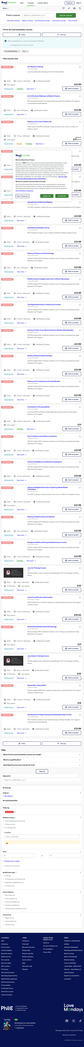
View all (42, 771)
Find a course (13, 15)
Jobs (22, 3)
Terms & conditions (69, 1035)
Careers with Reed (70, 963)
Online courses (27, 21)
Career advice (43, 3)
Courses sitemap (6, 995)
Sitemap (25, 969)
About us (46, 943)
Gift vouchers (5, 966)
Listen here (20, 1028)
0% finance (4, 969)
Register (70, 3)
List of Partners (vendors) (24, 191)
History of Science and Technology (40, 253)
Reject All (46, 196)
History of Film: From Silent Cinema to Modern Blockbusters (50, 330)
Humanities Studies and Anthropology (42, 627)
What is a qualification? (12, 760)
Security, (74, 1030)
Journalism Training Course (38, 656)
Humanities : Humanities (36, 685)
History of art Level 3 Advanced (39, 122)
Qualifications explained (9, 979)
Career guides (5, 985)
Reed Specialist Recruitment (73, 950)
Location (7, 832)
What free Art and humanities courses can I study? (22, 755)
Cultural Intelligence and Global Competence (44, 462)
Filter (21, 34)
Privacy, (80, 1030)
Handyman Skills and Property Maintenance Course (47, 542)
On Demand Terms (7, 988)
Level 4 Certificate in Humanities (40, 597)
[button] (42, 776)
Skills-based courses (8, 982)
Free (24, 51)
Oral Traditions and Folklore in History (42, 436)
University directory (7, 972)
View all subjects (6, 950)
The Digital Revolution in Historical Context (44, 304)
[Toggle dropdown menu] (80, 67)
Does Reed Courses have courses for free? (19, 765)
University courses (59, 21)
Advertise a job (27, 966)
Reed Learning (69, 953)
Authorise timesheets (71, 947)
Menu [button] (4, 8)
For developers (48, 949)
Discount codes (6, 963)
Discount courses (13, 21)
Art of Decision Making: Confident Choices (43, 96)
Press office (47, 952)
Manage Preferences (63, 1030)
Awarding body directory (9, 976)
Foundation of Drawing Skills (38, 407)
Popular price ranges (11, 861)
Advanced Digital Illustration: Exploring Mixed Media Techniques (47, 488)
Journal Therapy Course (36, 568)
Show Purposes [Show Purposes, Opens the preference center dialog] (22, 196)
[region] (42, 176)
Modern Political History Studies (39, 356)
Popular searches (27, 953)
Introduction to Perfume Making (39, 202)
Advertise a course (7, 991)
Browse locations (27, 957)
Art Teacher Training (35, 67)
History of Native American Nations (41, 517)
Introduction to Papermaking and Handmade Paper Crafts (49, 715)
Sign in (78, 3)
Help (2, 941)
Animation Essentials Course (38, 228)
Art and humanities (11, 51)
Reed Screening (69, 960)
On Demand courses (42, 21)
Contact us (4, 944)
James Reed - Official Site (72, 966)
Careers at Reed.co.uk (50, 946)
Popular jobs (26, 950)
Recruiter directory (28, 947)
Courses (31, 3)
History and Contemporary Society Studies (43, 381)
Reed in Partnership (70, 957)
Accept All (62, 196)
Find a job (25, 944)
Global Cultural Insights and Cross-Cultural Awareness (48, 279)
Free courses (73, 21)
